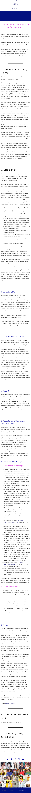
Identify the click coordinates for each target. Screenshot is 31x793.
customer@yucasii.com (13, 522)
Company (27, 790)
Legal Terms (21, 790)
